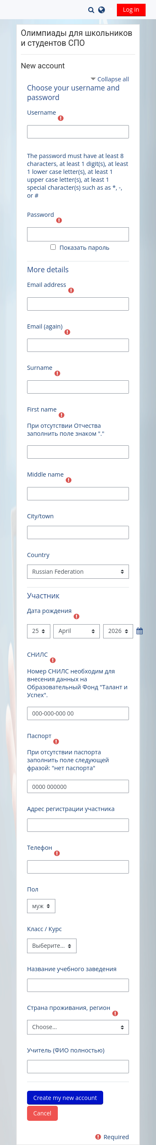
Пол (32, 889)
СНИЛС (37, 654)
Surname (39, 368)
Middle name (45, 474)
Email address (46, 285)
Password (40, 214)
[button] (92, 9)
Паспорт (39, 736)
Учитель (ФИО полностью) (65, 1050)
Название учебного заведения (71, 969)
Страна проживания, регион (68, 1008)
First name (42, 409)
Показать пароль (82, 247)
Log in (131, 9)
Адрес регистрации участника (71, 809)
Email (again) (44, 326)
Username (41, 112)
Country (38, 555)
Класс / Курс (44, 929)
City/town (40, 516)
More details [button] (48, 269)
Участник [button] (43, 595)
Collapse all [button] (113, 79)
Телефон (39, 847)
